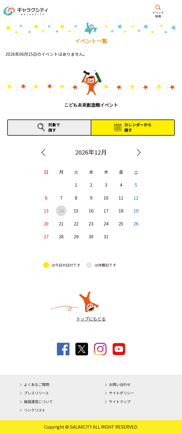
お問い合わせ (120, 384)
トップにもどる (91, 319)
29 (76, 237)
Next (138, 152)
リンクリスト (35, 409)
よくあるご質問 (36, 384)
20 (46, 224)
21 (61, 224)
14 (61, 211)
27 (46, 237)
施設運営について (38, 401)
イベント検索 (158, 14)
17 (106, 211)
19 (136, 211)
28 (61, 237)
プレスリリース (36, 392)
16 (91, 211)
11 (121, 198)
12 (136, 198)
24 (106, 224)
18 (121, 211)
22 (76, 224)
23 (91, 224)
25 (121, 224)
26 (136, 224)
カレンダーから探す (137, 127)
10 (106, 198)
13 (46, 211)
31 (106, 237)
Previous (43, 152)
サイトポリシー (121, 392)
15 (76, 211)
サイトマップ (120, 401)
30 (91, 237)
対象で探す (54, 127)
